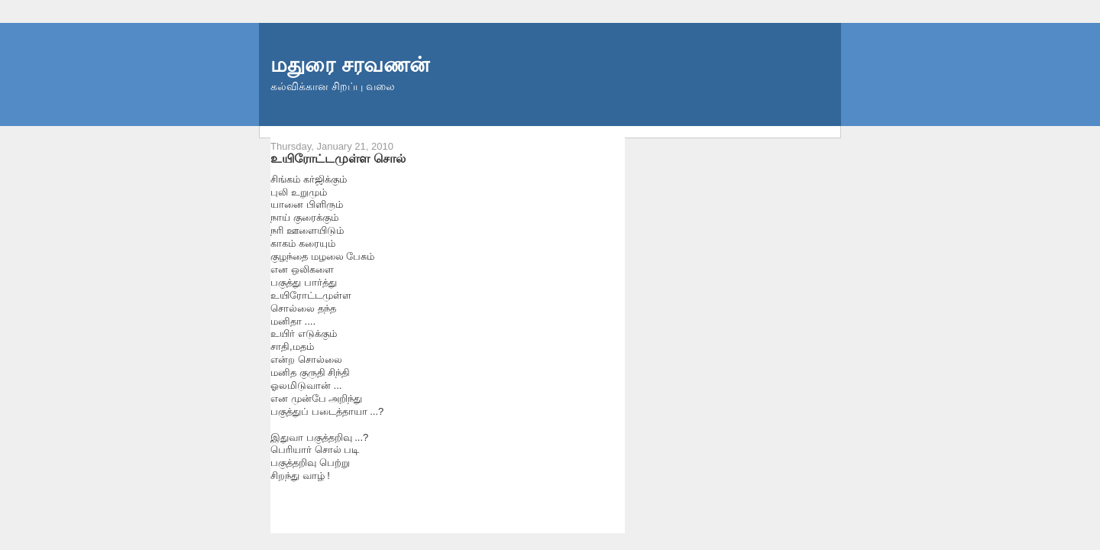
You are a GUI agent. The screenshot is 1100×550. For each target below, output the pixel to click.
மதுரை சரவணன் (349, 64)
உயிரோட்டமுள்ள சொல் (338, 158)
